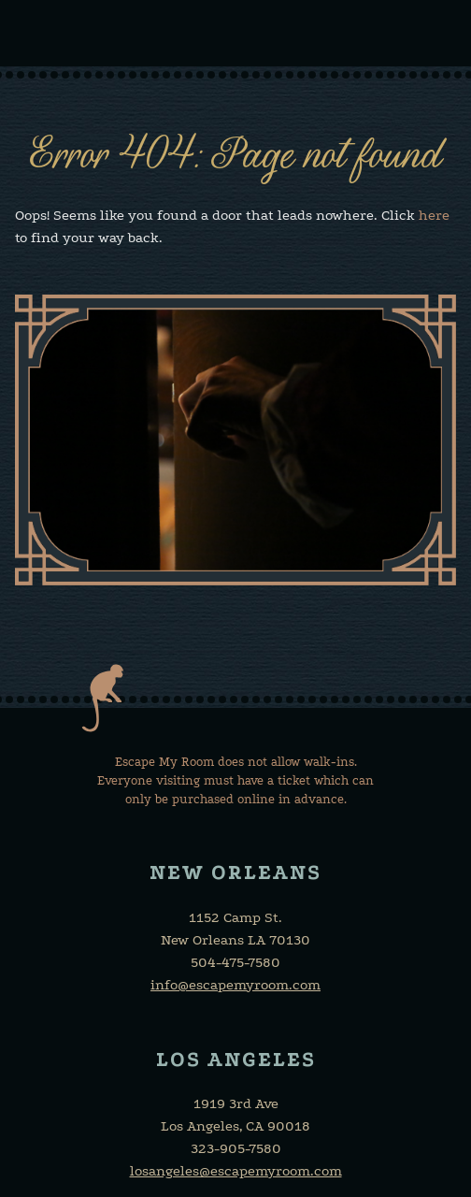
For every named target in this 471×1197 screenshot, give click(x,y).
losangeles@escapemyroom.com (236, 1170)
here (434, 215)
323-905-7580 (236, 1148)
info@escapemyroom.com (235, 984)
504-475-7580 (235, 962)
